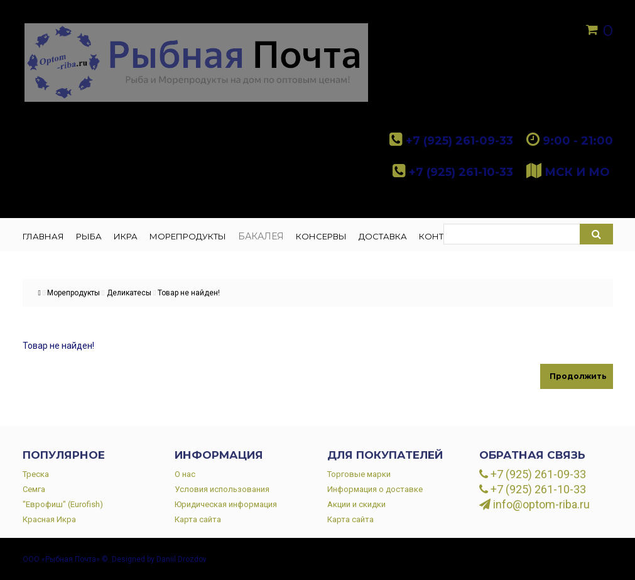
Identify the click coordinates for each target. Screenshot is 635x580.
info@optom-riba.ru (534, 505)
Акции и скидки (356, 504)
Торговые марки (359, 474)
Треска (36, 474)
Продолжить (578, 376)
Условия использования (222, 489)
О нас (185, 474)
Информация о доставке (375, 489)
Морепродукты (73, 292)
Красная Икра (49, 519)
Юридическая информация (226, 504)
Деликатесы (129, 292)
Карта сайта (198, 519)
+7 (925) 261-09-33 (532, 474)
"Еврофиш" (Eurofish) (63, 504)
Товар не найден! (189, 292)
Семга (34, 489)
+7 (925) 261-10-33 (532, 489)
